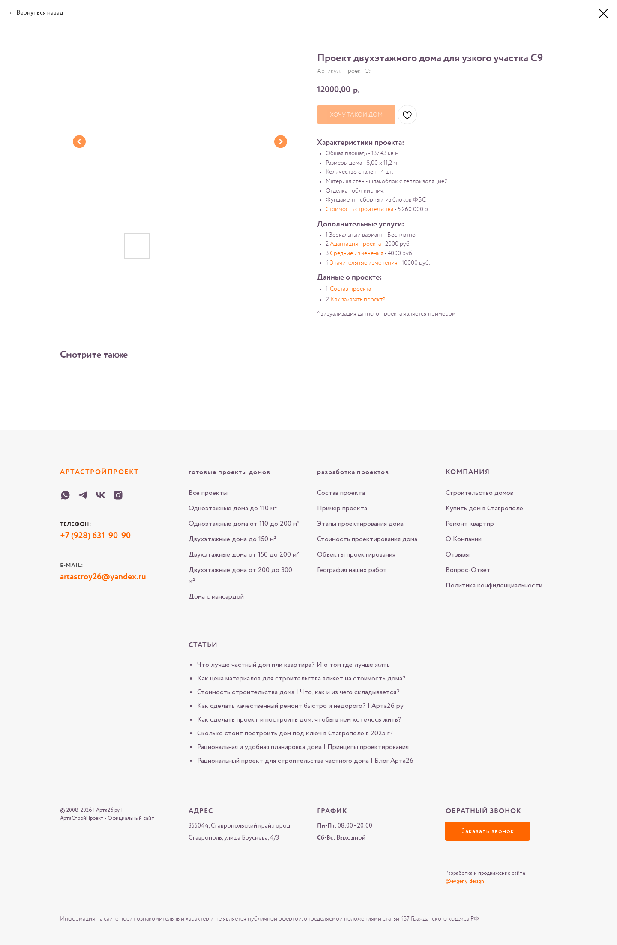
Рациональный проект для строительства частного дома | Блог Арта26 (305, 761)
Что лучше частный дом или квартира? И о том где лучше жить (293, 665)
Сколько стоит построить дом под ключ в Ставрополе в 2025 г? (295, 733)
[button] (487, 831)
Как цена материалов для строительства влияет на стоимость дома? (301, 678)
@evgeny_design (465, 881)
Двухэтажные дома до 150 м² (232, 539)
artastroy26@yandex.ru (103, 577)
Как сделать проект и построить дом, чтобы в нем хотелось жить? (299, 720)
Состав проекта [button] (350, 289)
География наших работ (352, 570)
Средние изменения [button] (356, 253)
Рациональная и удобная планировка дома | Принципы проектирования (303, 747)
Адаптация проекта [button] (355, 244)
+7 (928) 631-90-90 (95, 536)
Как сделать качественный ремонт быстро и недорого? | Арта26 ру (300, 706)
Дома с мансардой (216, 597)
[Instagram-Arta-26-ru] (118, 495)
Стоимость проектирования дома (367, 539)
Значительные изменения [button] (364, 263)
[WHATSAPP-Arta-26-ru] (65, 495)
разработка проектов (353, 472)
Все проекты (208, 493)
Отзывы (458, 555)
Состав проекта (341, 493)
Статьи (203, 645)
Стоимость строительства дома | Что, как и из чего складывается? (298, 692)
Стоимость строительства (359, 209)
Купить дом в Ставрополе (484, 508)
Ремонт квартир (470, 524)
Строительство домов (479, 493)
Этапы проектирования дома (360, 524)
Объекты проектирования (356, 555)
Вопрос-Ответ (468, 570)
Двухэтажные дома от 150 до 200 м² (244, 555)
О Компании (464, 539)
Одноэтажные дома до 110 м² (233, 508)
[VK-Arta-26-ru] (100, 495)
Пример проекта (342, 508)
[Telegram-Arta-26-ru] (83, 495)
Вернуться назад (39, 13)
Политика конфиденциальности (494, 585)
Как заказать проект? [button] (358, 300)
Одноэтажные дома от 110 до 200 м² (244, 524)
